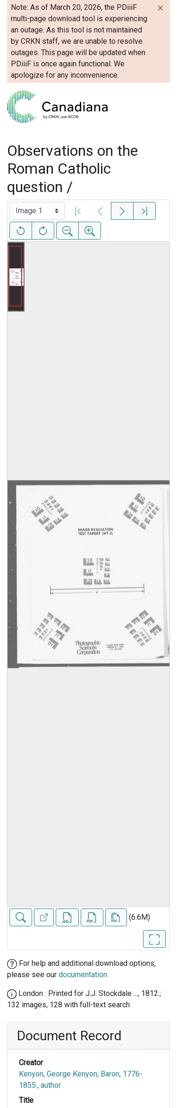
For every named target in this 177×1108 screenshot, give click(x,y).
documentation (83, 974)
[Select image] (37, 211)
